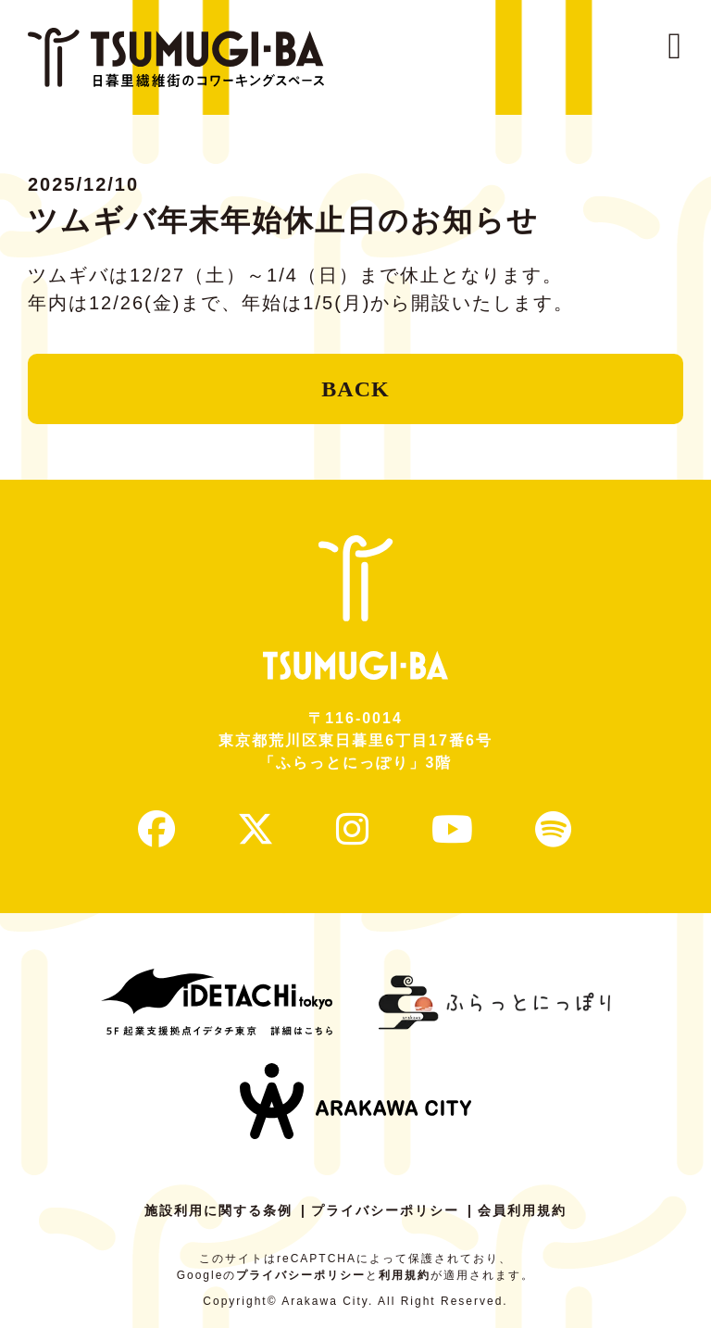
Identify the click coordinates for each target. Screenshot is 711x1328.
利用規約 (404, 1275)
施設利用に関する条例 (218, 1210)
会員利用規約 (522, 1210)
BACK (355, 389)
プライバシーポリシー (385, 1210)
